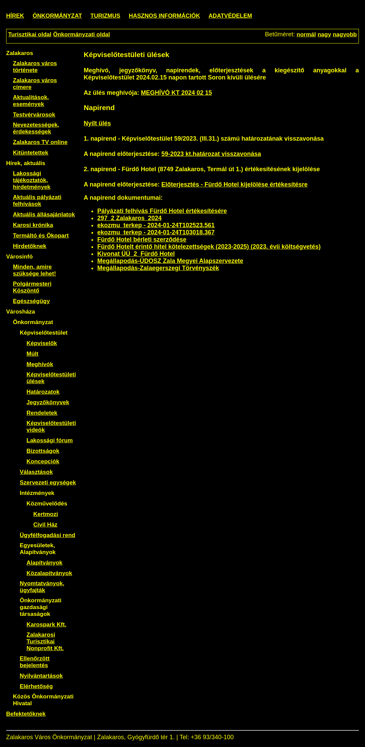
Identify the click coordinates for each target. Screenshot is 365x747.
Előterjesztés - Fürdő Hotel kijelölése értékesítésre (234, 184)
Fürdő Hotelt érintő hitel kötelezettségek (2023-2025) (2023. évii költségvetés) (208, 246)
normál (306, 34)
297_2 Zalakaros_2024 (129, 218)
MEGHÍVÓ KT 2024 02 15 (176, 92)
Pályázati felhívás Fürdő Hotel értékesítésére (162, 211)
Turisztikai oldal (29, 34)
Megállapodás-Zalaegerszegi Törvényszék (158, 268)
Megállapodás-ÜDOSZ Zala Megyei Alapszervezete (170, 260)
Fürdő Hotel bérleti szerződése (141, 239)
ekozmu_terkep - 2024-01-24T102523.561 (155, 225)
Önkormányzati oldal (81, 34)
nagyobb (345, 34)
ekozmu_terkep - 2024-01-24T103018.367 (155, 232)
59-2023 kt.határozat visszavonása (211, 153)
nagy (324, 34)
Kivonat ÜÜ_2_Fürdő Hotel (136, 253)
